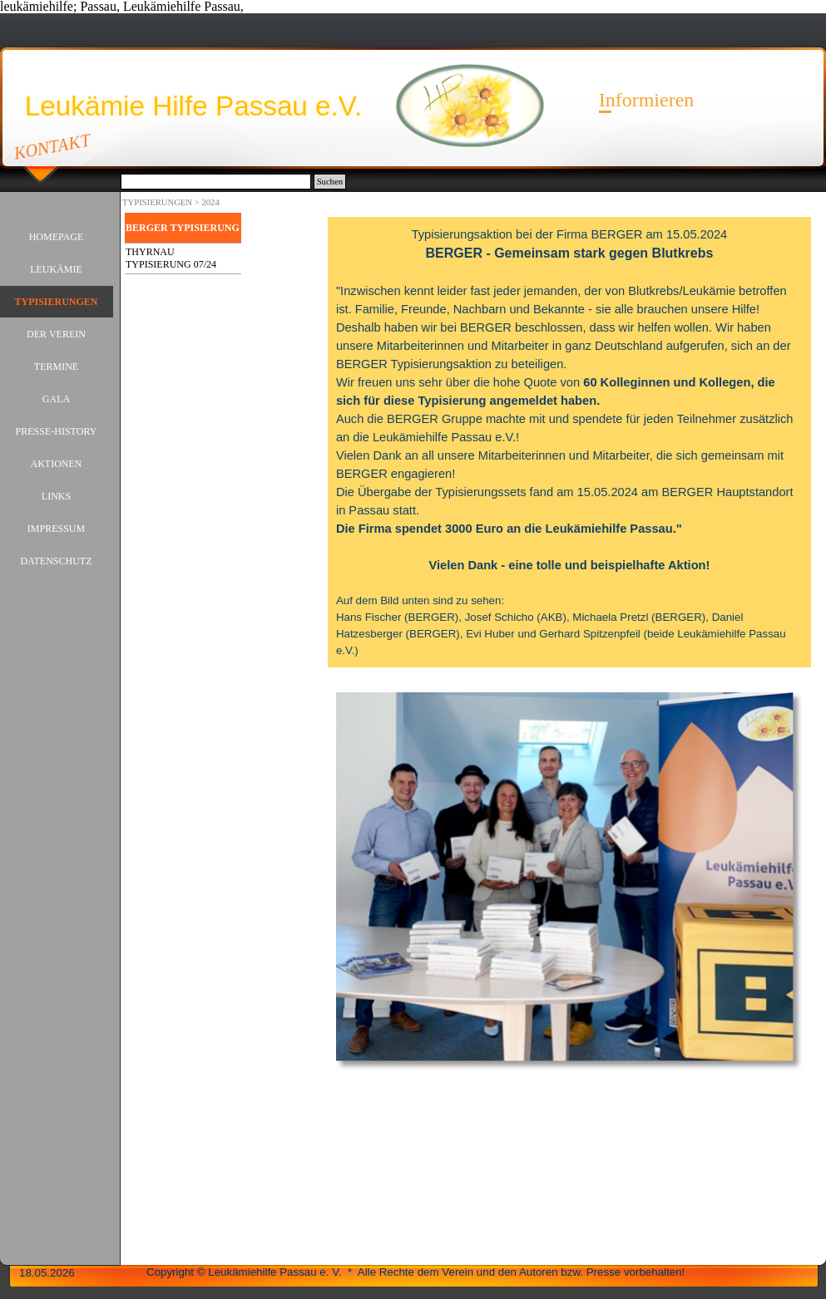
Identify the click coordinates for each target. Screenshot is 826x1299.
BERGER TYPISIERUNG (183, 228)
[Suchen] (216, 181)
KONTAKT (53, 146)
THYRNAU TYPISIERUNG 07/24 (171, 258)
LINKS (56, 496)
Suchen (330, 181)
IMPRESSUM (56, 528)
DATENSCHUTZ (56, 561)
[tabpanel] (569, 442)
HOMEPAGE (56, 237)
